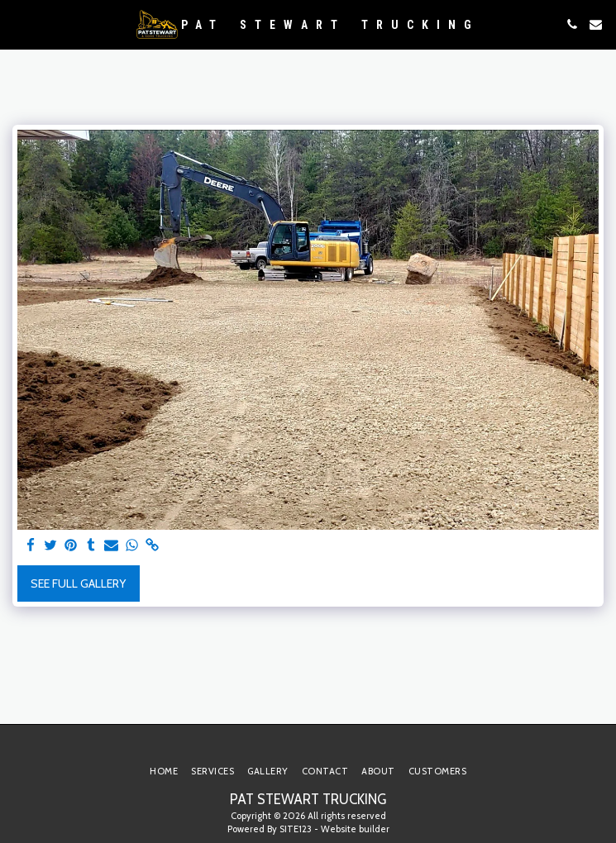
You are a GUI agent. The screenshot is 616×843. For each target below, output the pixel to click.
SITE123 (295, 829)
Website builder (355, 829)
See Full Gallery (78, 583)
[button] (18, 24)
